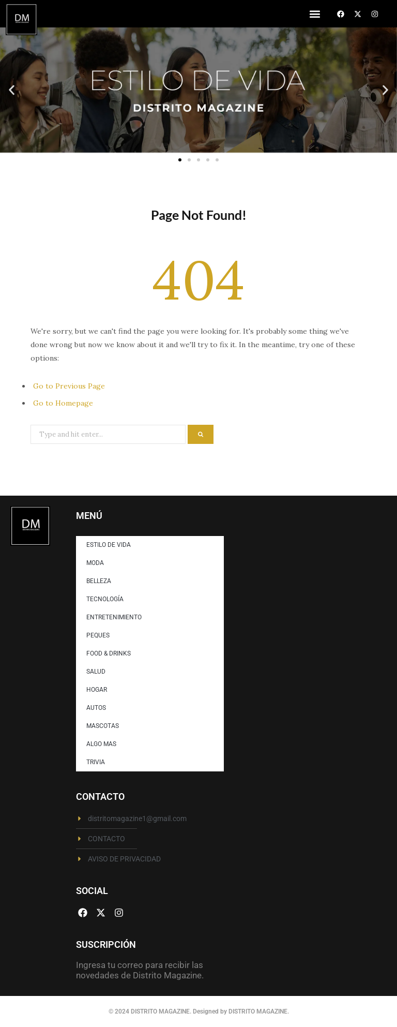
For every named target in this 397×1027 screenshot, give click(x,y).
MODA (95, 563)
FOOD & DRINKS (108, 653)
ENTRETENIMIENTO (114, 617)
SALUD (95, 671)
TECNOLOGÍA (105, 599)
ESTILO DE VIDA (108, 544)
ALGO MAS (101, 744)
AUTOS (96, 707)
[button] (314, 13)
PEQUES (98, 635)
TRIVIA (95, 762)
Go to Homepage (63, 403)
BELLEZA (98, 581)
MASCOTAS (102, 726)
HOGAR (96, 689)
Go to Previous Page (69, 386)
